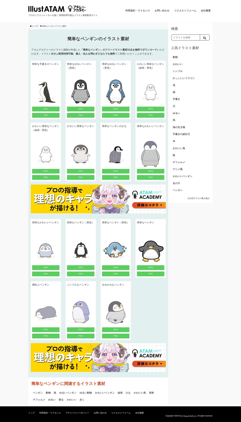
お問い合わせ (162, 10)
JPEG (45, 109)
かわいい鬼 (179, 148)
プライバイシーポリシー (77, 413)
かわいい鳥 (140, 392)
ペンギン (38, 392)
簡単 (151, 392)
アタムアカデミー (189, 416)
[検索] (205, 37)
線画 (120, 392)
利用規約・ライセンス (137, 10)
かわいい (72, 399)
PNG (46, 115)
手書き (176, 99)
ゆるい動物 (86, 392)
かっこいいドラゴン (184, 78)
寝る (61, 399)
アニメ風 (178, 169)
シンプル (178, 71)
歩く (82, 399)
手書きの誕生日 (181, 134)
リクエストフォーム (185, 10)
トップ (31, 413)
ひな (128, 392)
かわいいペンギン (105, 392)
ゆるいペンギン (68, 392)
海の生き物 (179, 127)
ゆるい (52, 399)
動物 (48, 392)
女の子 (176, 183)
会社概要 (206, 10)
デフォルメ (39, 399)
